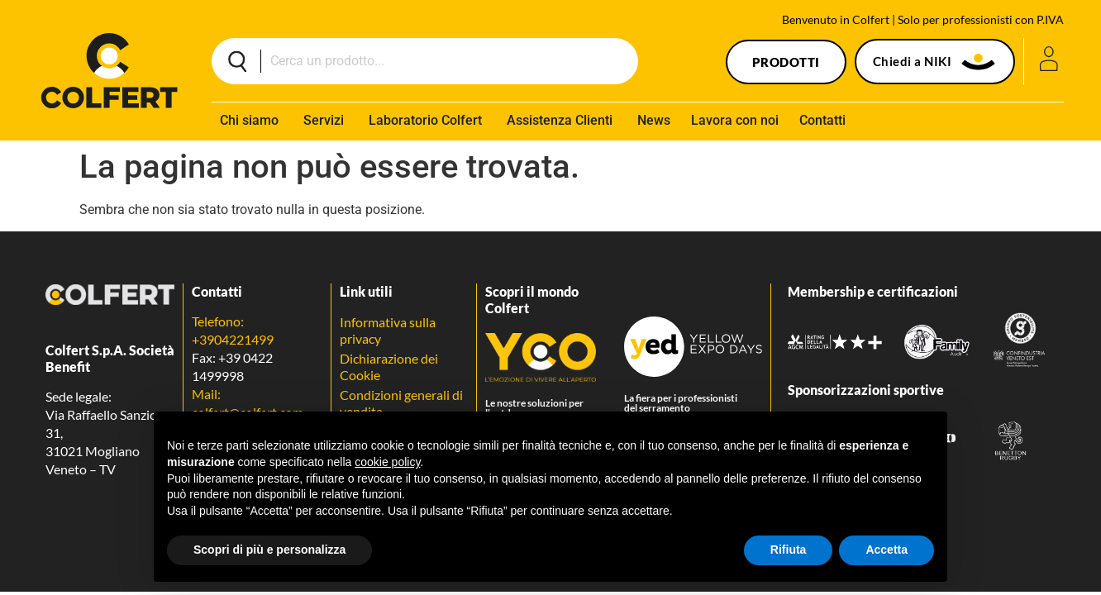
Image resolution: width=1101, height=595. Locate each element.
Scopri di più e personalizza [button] (269, 549)
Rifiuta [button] (788, 549)
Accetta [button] (886, 549)
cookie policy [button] (387, 462)
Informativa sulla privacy (388, 330)
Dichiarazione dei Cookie (389, 366)
